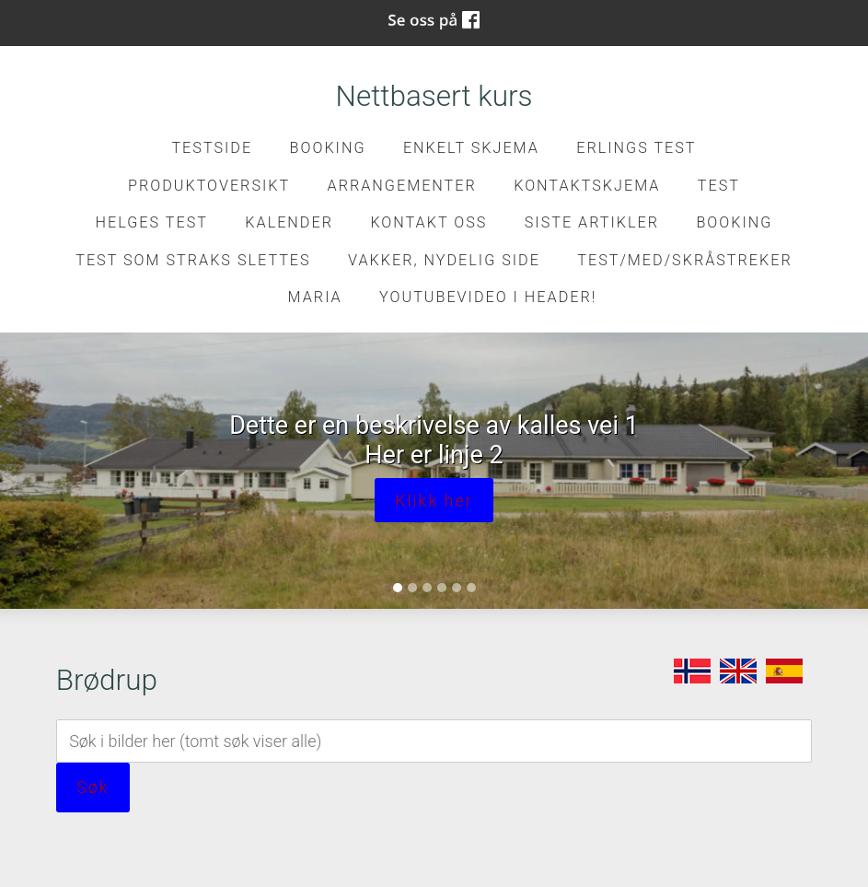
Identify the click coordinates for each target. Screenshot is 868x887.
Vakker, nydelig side (444, 260)
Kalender (289, 222)
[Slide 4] (441, 587)
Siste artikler (592, 222)
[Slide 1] (397, 587)
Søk (93, 787)
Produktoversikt (209, 185)
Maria (315, 297)
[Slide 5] (456, 587)
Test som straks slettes (192, 260)
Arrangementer (402, 185)
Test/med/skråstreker (684, 260)
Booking (328, 148)
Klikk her (434, 500)
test (719, 185)
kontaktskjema (587, 185)
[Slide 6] (471, 587)
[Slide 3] (427, 587)
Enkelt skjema (471, 148)
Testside (211, 148)
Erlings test (636, 148)
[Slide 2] (412, 587)
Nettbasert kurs (434, 96)
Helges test (152, 222)
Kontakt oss (428, 222)
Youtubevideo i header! (487, 297)
